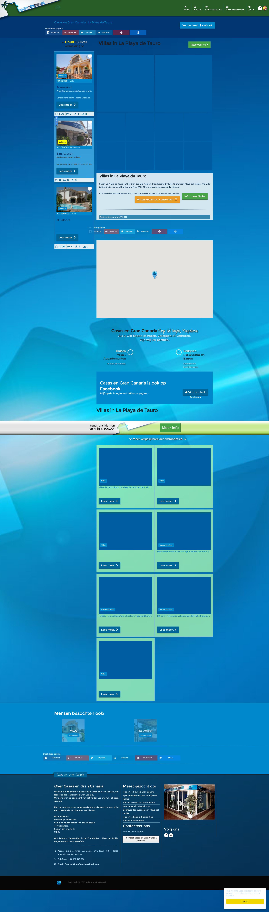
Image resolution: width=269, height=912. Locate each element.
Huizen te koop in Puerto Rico (138, 817)
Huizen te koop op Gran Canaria (139, 802)
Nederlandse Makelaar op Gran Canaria (73, 795)
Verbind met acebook (197, 25)
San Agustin (64, 153)
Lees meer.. (67, 104)
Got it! (245, 901)
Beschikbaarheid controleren (157, 199)
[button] (154, 275)
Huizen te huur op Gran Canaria (138, 792)
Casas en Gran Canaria (70, 22)
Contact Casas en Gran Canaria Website (141, 839)
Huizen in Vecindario (133, 820)
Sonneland (64, 87)
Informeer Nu (194, 196)
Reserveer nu (199, 44)
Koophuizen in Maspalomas (136, 806)
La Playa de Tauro (100, 22)
